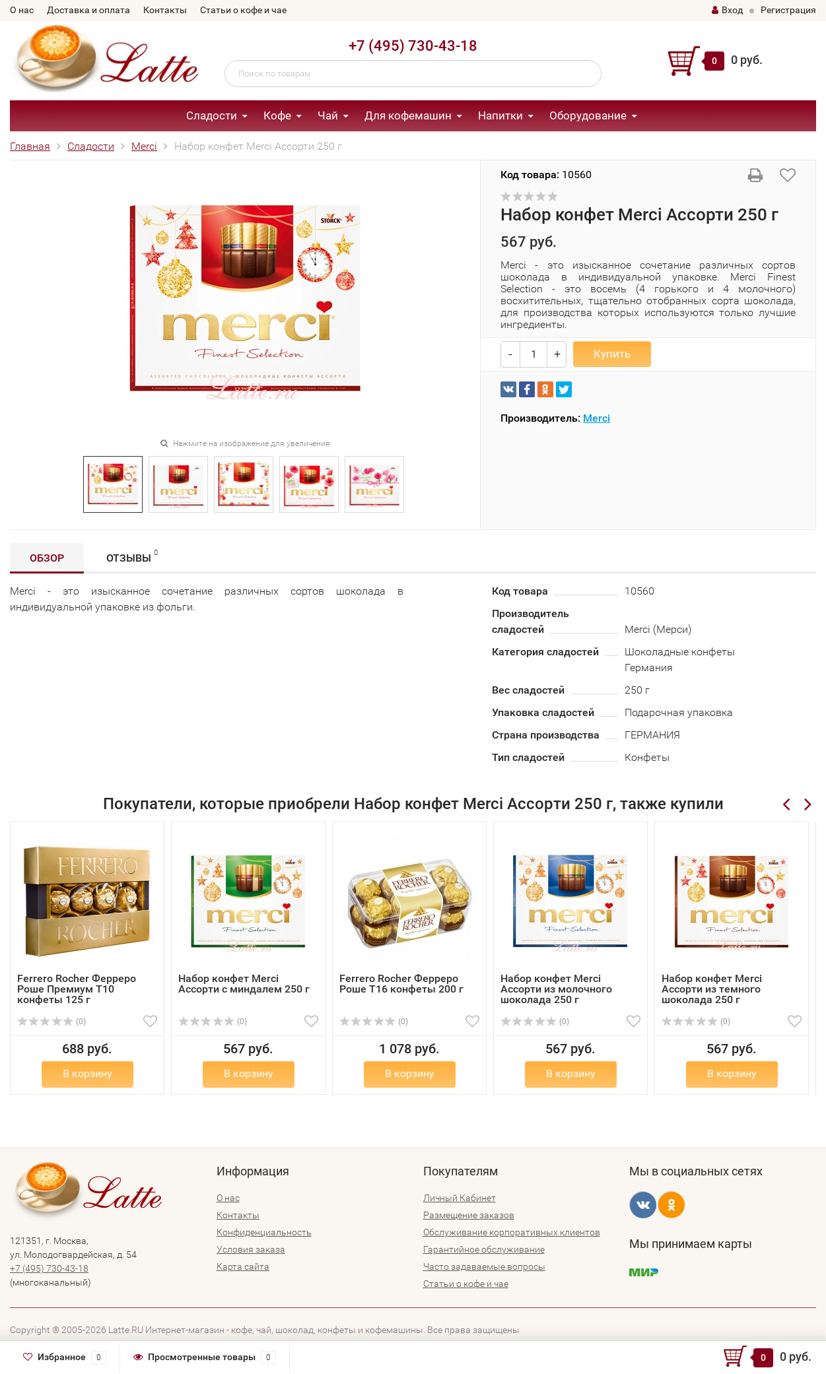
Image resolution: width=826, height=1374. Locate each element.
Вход (727, 10)
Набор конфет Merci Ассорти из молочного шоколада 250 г (556, 989)
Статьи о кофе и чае (243, 10)
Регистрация (788, 10)
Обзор (47, 558)
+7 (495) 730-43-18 (413, 46)
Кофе (277, 115)
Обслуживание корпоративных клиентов (511, 1232)
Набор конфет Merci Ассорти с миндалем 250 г (244, 983)
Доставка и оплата (88, 10)
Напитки (500, 115)
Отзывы (132, 556)
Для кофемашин (408, 115)
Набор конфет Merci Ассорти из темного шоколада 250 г (712, 989)
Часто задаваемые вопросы (484, 1266)
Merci (144, 146)
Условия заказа (251, 1249)
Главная (30, 146)
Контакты (165, 10)
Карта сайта (243, 1266)
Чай (328, 115)
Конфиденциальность (264, 1232)
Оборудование (588, 115)
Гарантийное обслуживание (484, 1249)
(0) (51, 1021)
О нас (22, 10)
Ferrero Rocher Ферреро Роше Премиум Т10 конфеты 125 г (76, 989)
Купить (612, 353)
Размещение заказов (468, 1215)
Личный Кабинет (459, 1198)
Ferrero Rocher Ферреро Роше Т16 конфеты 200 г (401, 983)
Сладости (211, 115)
